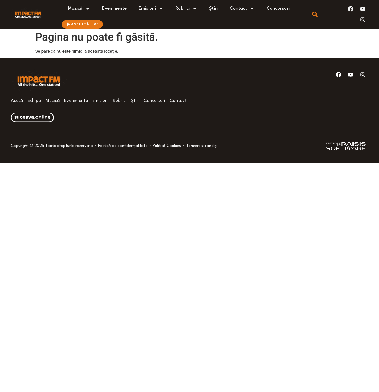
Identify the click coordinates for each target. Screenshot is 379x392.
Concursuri (278, 8)
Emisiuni (151, 9)
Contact (242, 9)
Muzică (79, 9)
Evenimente (114, 8)
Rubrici (186, 9)
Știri (213, 8)
